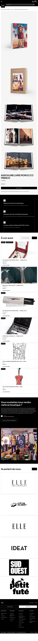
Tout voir (11, 628)
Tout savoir (32, 618)
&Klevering (11, 620)
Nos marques (12, 618)
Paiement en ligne (32, 625)
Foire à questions (32, 624)
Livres (12, 9)
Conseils (31, 622)
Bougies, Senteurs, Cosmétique (22, 624)
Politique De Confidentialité (11, 639)
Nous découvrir (3, 618)
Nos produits (21, 618)
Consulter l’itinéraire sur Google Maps (9, 427)
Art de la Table (21, 628)
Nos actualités (32, 620)
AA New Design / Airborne (12, 623)
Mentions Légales (3, 639)
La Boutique (3, 623)
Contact (2, 626)
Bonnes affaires (21, 634)
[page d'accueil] (3, 5)
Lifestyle (20, 631)
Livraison (31, 627)
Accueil (2, 9)
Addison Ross (12, 626)
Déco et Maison (7, 9)
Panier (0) (28, 614)
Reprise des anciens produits (33, 629)
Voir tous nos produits (25, 237)
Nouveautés (21, 620)
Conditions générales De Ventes (21, 639)
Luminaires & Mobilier (22, 626)
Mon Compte (10, 614)
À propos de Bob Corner (3, 621)
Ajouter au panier (6, 266)
